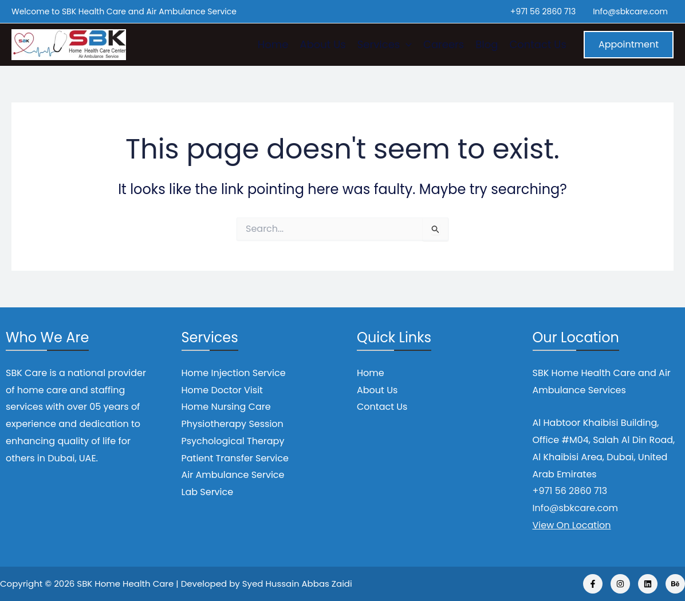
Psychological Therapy (233, 441)
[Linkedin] (648, 584)
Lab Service (208, 492)
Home (273, 44)
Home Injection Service (234, 372)
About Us (323, 44)
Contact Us (537, 44)
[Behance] (675, 584)
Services (384, 45)
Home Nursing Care (226, 406)
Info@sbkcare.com (630, 11)
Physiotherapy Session (233, 423)
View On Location (572, 525)
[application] (406, 45)
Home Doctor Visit (222, 390)
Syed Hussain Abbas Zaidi (297, 584)
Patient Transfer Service (235, 458)
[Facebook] (593, 584)
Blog (486, 44)
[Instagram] (620, 584)
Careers (443, 44)
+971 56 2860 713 (543, 11)
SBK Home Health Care (125, 584)
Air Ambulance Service (233, 474)
